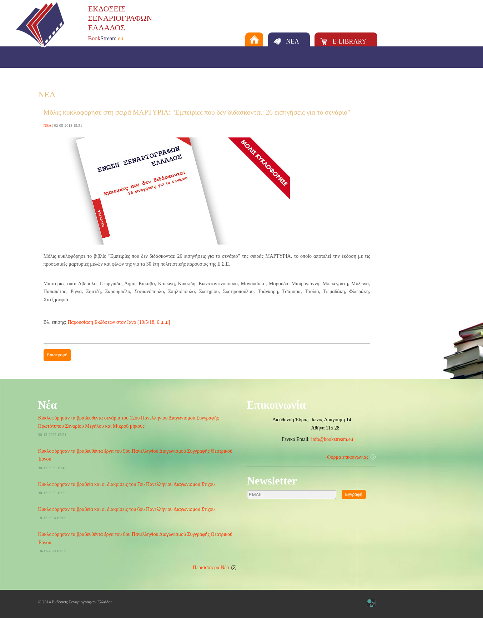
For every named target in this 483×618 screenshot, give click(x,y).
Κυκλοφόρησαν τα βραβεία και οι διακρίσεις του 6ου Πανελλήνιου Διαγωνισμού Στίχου (126, 509)
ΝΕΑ (292, 41)
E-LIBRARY (349, 41)
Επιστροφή (57, 354)
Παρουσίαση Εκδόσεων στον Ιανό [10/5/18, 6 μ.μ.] (118, 322)
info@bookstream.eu (332, 439)
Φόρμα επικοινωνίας (347, 457)
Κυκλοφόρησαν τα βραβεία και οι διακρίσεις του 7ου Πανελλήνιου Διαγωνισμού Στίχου (126, 484)
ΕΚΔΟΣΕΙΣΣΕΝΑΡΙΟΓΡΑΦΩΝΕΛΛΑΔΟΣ (120, 18)
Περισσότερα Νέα (211, 567)
